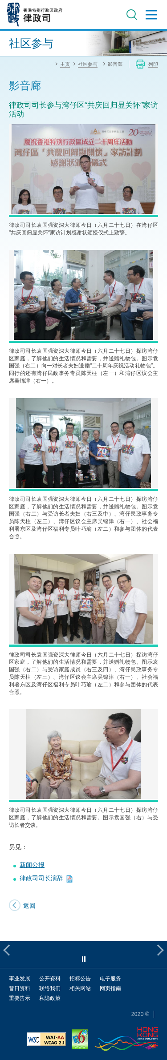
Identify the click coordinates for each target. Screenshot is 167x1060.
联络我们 (50, 988)
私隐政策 (50, 998)
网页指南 (110, 988)
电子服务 (110, 978)
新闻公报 (32, 864)
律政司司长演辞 (41, 878)
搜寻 (131, 14)
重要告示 (19, 998)
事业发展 (19, 978)
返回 (29, 905)
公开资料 (50, 978)
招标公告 (80, 978)
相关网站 (80, 988)
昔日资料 (19, 988)
